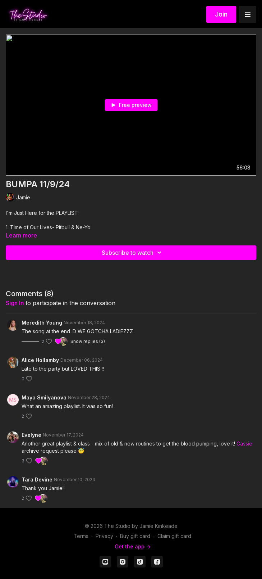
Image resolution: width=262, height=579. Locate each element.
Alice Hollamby (40, 360)
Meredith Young (42, 323)
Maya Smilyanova (44, 397)
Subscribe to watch (133, 252)
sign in (15, 303)
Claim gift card (174, 536)
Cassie (244, 443)
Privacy (104, 536)
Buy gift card (135, 536)
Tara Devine (37, 479)
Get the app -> (133, 546)
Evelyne (31, 435)
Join (221, 14)
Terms (81, 536)
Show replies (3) (87, 341)
